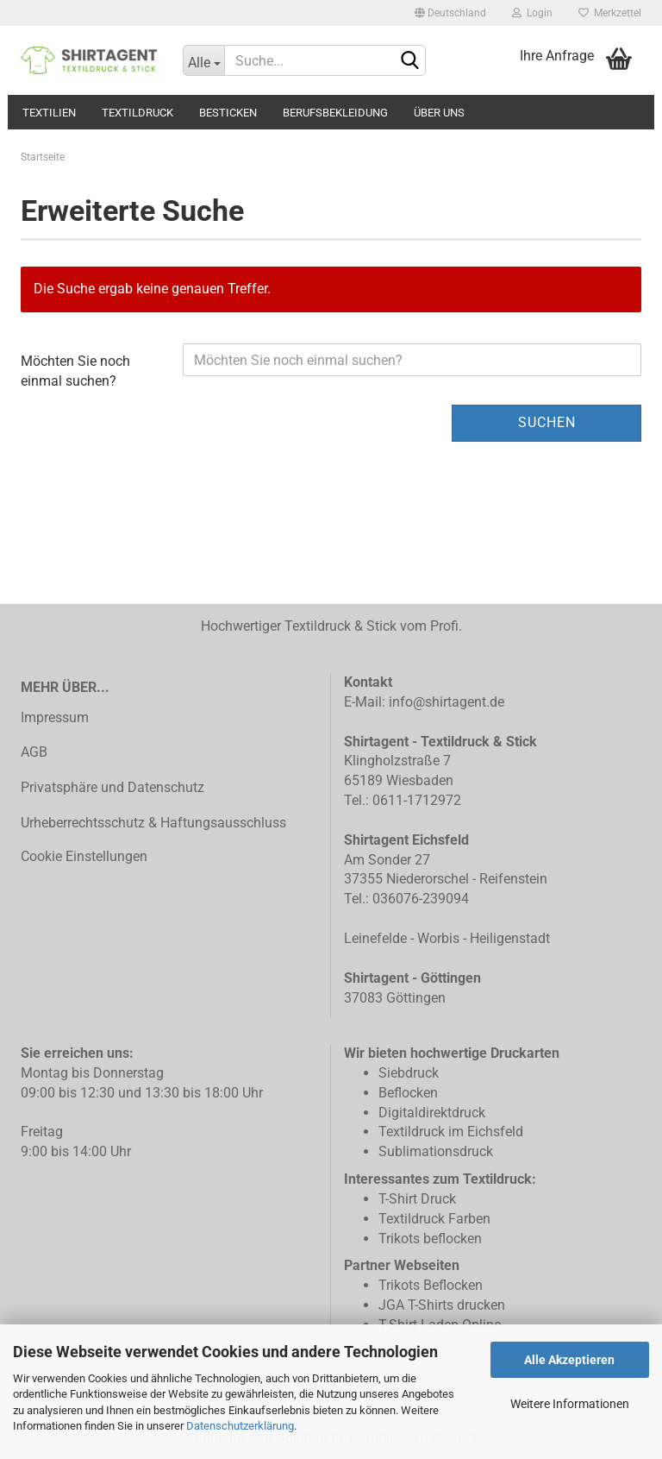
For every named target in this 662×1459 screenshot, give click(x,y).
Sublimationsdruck (435, 1151)
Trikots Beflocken (430, 1285)
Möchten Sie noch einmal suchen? (75, 371)
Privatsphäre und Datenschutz (112, 787)
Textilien (49, 112)
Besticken (228, 112)
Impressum (55, 717)
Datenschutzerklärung (240, 1425)
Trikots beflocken (430, 1238)
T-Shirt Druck (417, 1199)
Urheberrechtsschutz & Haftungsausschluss (153, 822)
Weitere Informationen (569, 1404)
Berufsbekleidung (335, 112)
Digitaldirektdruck (431, 1112)
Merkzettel (609, 13)
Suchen (547, 422)
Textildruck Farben (434, 1219)
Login (532, 13)
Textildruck (137, 112)
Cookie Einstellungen (84, 856)
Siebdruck (408, 1073)
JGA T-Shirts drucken (441, 1305)
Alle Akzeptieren (569, 1360)
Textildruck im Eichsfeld (450, 1131)
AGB (34, 752)
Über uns (439, 112)
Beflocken (408, 1093)
